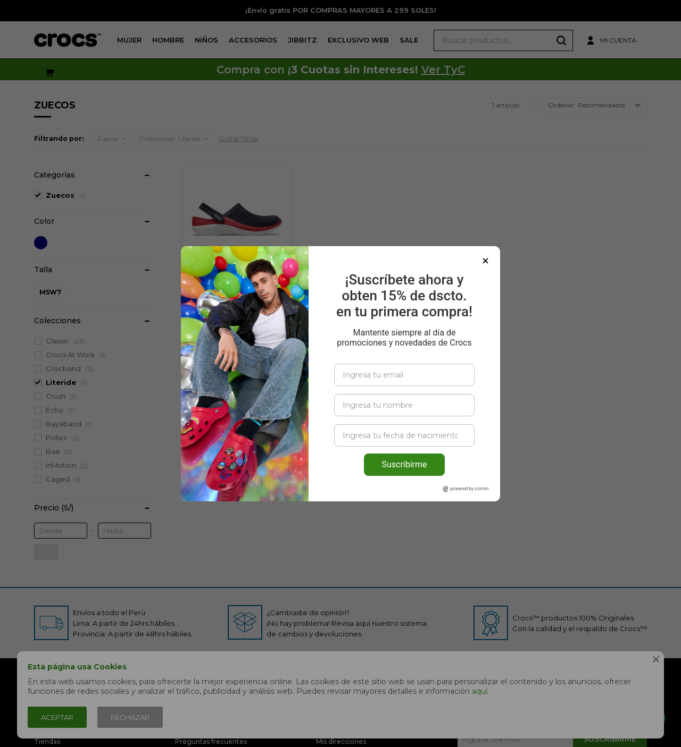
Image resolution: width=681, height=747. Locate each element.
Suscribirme (404, 464)
